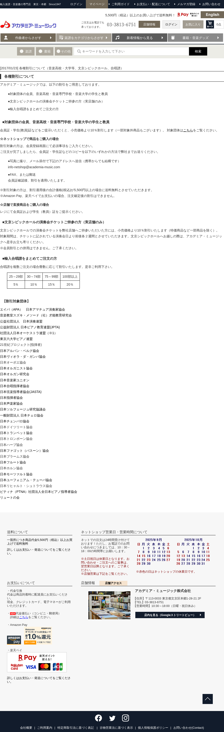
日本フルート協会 (13, 462)
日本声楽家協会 (11, 403)
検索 (198, 51)
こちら (188, 130)
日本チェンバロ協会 (14, 421)
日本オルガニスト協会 (16, 368)
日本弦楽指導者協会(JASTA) (21, 392)
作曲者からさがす (28, 38)
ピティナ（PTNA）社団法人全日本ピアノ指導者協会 (38, 492)
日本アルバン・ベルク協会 (19, 351)
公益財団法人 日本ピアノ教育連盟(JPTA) (30, 327)
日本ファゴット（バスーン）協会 (24, 450)
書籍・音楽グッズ (195, 38)
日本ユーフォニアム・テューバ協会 (26, 480)
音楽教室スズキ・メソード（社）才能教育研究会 (36, 315)
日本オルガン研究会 (14, 374)
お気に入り (193, 24)
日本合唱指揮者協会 (14, 386)
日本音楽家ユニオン (14, 380)
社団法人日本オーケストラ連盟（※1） (28, 333)
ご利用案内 (44, 727)
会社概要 (26, 727)
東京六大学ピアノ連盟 (16, 339)
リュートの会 (10, 497)
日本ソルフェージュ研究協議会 (23, 409)
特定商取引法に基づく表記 (76, 727)
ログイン (171, 24)
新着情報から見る (140, 38)
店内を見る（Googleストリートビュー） (170, 615)
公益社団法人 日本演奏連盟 (21, 321)
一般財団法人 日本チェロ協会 (21, 415)
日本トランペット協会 (16, 433)
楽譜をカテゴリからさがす (84, 38)
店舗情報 (149, 24)
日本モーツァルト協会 (16, 474)
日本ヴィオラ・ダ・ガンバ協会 (23, 356)
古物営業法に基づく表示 (116, 727)
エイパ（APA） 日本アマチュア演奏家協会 (32, 309)
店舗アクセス (113, 583)
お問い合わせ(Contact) (188, 727)
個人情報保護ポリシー (153, 727)
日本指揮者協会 (11, 397)
